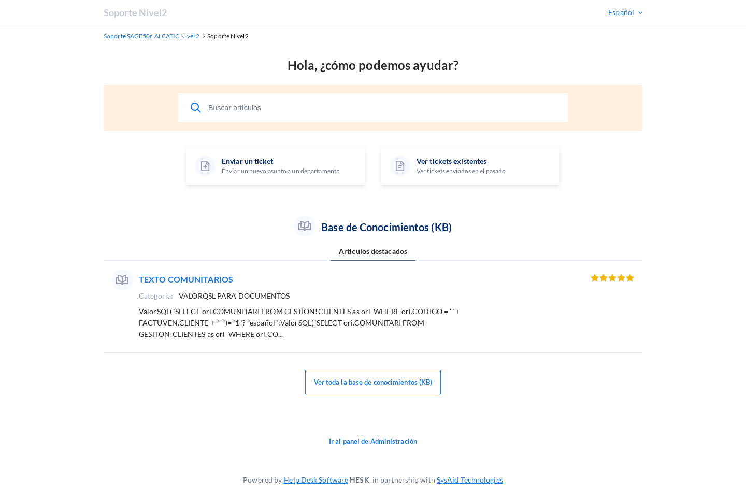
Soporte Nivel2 (135, 12)
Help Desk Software (315, 479)
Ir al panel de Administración (373, 441)
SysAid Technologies (470, 479)
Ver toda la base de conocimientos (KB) (373, 382)
